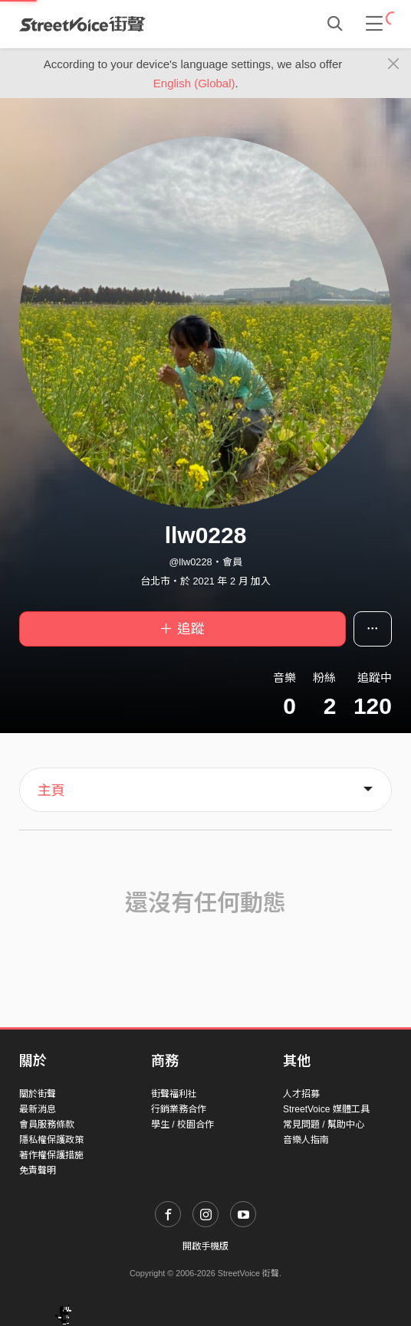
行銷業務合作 (178, 1109)
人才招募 (301, 1094)
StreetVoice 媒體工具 (326, 1109)
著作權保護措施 (51, 1155)
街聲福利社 (174, 1094)
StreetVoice (82, 23)
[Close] (393, 64)
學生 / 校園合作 (182, 1124)
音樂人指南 (306, 1139)
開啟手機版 (205, 1246)
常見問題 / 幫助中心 (323, 1124)
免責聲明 (37, 1170)
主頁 (51, 790)
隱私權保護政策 (51, 1139)
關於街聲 (37, 1094)
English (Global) (194, 83)
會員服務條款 (46, 1124)
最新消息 (37, 1109)
